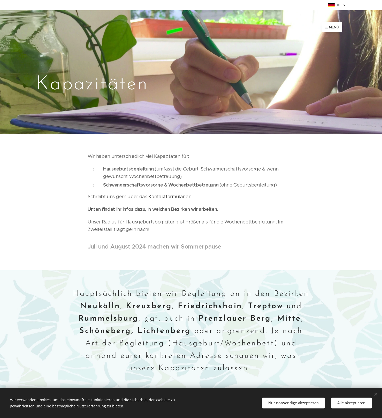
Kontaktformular (166, 196)
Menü (332, 27)
